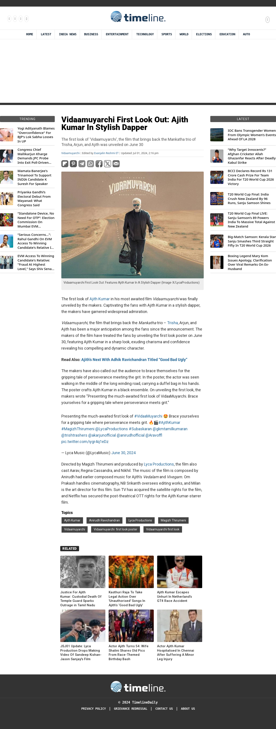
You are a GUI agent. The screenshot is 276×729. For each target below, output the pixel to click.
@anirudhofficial (131, 435)
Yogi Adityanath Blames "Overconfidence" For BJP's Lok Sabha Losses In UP (36, 134)
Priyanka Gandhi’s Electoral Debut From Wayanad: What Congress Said (34, 198)
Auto (246, 34)
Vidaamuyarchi (70, 153)
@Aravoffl (153, 435)
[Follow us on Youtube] (26, 19)
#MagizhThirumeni (77, 429)
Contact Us (164, 708)
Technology (145, 34)
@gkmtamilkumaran (170, 429)
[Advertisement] (138, 72)
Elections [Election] (204, 34)
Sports (166, 34)
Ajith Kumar (100, 299)
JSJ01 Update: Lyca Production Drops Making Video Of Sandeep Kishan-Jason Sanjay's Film (80, 652)
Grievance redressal (130, 708)
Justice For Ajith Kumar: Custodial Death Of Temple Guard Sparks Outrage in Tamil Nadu (81, 598)
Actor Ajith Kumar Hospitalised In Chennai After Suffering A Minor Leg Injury (175, 652)
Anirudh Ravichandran (104, 520)
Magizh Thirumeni (173, 520)
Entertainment (117, 34)
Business (91, 34)
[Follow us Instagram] (14, 19)
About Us (188, 708)
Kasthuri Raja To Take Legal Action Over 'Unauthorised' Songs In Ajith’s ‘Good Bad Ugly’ (127, 598)
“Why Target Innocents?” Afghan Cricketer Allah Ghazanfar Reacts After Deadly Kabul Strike (252, 156)
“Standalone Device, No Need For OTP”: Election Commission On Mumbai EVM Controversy (36, 219)
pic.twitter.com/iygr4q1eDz (85, 441)
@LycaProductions (111, 429)
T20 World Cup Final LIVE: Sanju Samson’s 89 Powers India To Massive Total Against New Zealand (251, 219)
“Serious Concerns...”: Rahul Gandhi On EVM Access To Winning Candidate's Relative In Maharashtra (35, 241)
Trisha (172, 322)
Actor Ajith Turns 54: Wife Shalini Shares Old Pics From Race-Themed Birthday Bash (129, 652)
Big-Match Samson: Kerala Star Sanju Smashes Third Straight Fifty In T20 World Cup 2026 (252, 241)
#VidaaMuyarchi (148, 416)
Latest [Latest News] (46, 34)
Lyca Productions (158, 464)
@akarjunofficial (102, 435)
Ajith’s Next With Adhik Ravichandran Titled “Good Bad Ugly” (134, 359)
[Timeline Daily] (138, 686)
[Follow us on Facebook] (9, 19)
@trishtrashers (74, 435)
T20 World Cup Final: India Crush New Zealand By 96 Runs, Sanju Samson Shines (249, 198)
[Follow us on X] (20, 19)
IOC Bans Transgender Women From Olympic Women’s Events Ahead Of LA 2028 (252, 134)
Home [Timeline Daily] (29, 34)
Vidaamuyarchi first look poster (115, 529)
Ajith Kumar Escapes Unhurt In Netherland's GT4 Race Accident (174, 596)
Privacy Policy (93, 708)
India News (67, 34)
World (184, 34)
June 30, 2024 (123, 452)
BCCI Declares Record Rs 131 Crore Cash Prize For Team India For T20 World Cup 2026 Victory (251, 177)
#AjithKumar (169, 422)
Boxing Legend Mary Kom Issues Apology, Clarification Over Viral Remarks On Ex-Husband (250, 262)
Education (227, 34)
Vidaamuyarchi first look (162, 529)
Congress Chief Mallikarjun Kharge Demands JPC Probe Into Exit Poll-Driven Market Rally (33, 156)
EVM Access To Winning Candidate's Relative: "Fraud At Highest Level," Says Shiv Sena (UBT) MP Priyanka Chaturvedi (36, 262)
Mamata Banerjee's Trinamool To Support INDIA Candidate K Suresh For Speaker (34, 177)
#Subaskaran (140, 429)
